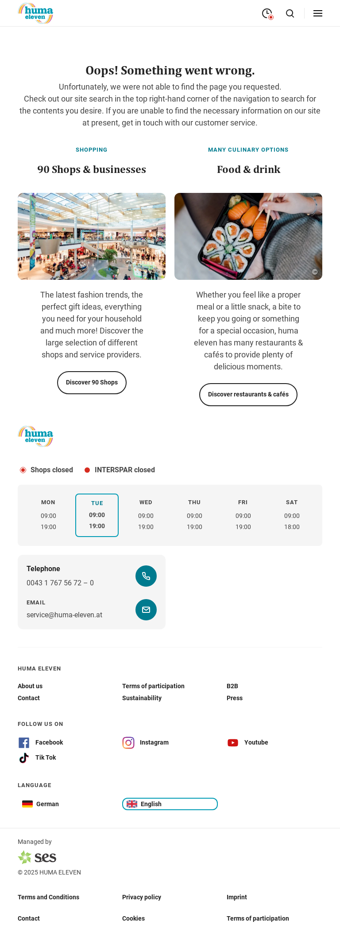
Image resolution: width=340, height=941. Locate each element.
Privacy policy (141, 896)
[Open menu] (318, 13)
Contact (29, 917)
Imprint (237, 896)
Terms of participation (258, 917)
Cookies (133, 917)
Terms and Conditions (48, 896)
